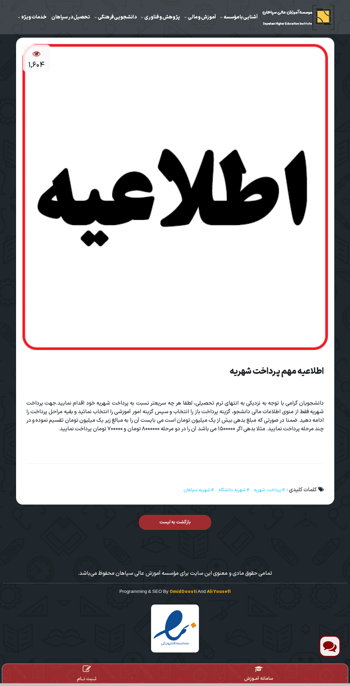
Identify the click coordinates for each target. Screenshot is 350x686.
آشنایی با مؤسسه (241, 17)
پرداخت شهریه (267, 490)
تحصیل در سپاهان (70, 17)
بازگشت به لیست (175, 522)
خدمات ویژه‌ (33, 17)
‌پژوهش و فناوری (162, 17)
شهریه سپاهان (197, 490)
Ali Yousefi (218, 591)
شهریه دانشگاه (232, 490)
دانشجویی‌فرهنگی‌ (117, 17)
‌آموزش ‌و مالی (202, 17)
